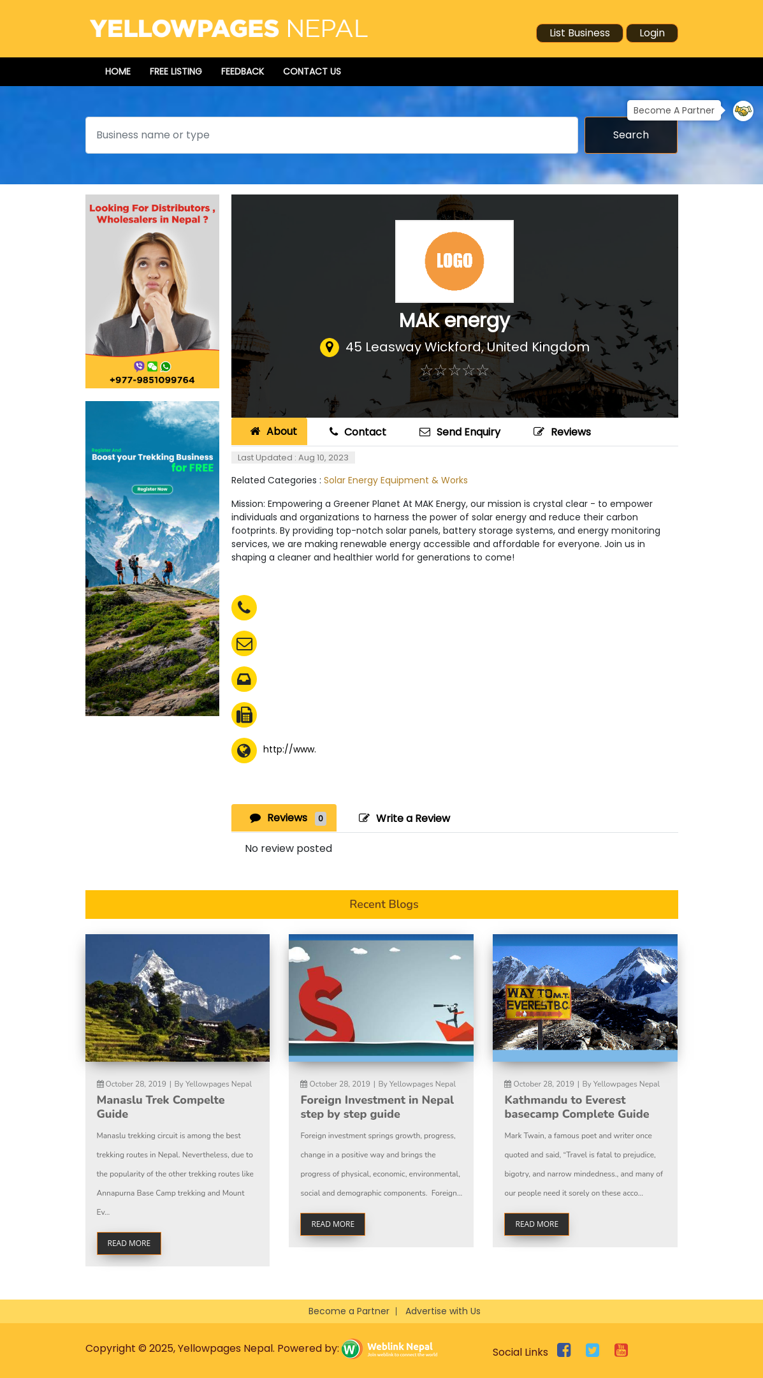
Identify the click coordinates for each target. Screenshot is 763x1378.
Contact (356, 432)
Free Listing (176, 71)
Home (118, 71)
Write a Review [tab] (403, 818)
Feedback (242, 71)
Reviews (560, 432)
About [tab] (272, 431)
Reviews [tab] (286, 817)
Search (631, 135)
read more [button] (129, 1243)
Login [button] (652, 33)
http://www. (289, 749)
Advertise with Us (443, 1311)
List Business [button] (579, 33)
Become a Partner (349, 1311)
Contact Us (312, 71)
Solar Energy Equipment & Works (396, 480)
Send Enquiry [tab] (458, 432)
